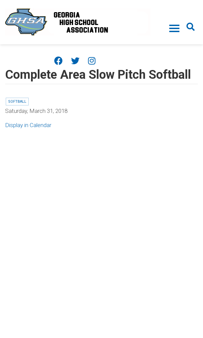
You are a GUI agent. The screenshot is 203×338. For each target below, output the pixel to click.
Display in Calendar (28, 125)
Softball (17, 101)
